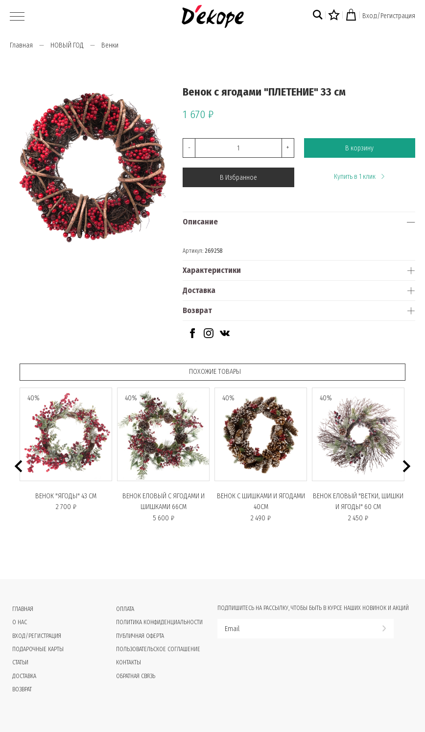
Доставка (199, 290)
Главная (21, 45)
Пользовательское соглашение (158, 649)
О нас (19, 622)
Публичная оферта (140, 636)
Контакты (128, 662)
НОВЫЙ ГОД (67, 45)
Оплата (125, 609)
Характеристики (212, 270)
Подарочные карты (38, 649)
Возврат (197, 310)
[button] (18, 466)
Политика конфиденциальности (159, 622)
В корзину (359, 148)
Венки (109, 45)
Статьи (20, 662)
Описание (200, 221)
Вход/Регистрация (388, 16)
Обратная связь (135, 676)
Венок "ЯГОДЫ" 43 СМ (65, 496)
